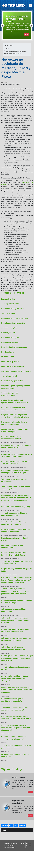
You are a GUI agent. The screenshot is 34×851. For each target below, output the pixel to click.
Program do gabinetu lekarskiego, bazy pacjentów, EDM (10, 845)
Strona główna (8, 45)
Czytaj (26, 34)
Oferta (7, 48)
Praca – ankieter (28, 844)
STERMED (15, 5)
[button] (4, 25)
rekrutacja (5, 825)
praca (11, 825)
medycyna (22, 825)
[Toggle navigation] (30, 5)
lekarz (15, 825)
